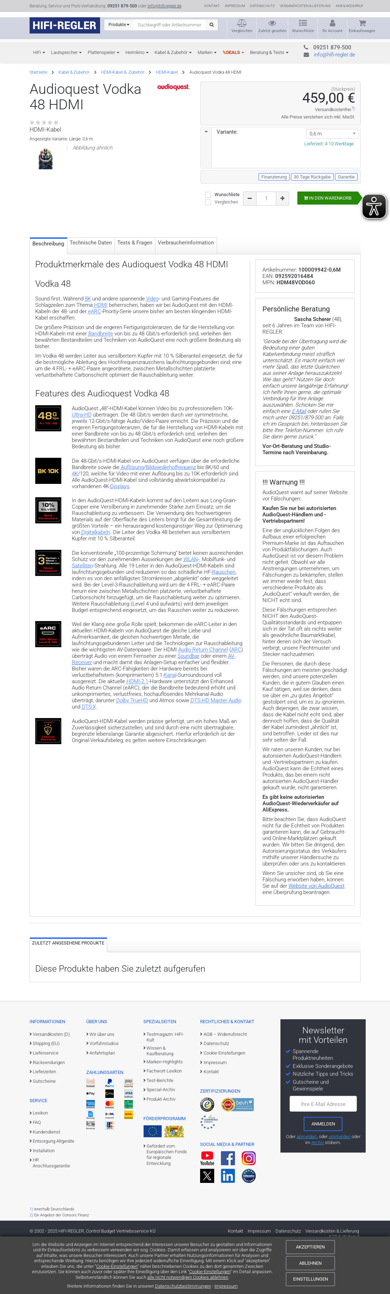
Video (152, 344)
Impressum (226, 1286)
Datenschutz (262, 6)
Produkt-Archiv (161, 1150)
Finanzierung (274, 177)
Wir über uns (101, 1085)
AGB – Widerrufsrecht (225, 1085)
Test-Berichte (160, 1132)
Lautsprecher (64, 52)
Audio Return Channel (203, 695)
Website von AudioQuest (317, 937)
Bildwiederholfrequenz (171, 512)
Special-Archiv (161, 1141)
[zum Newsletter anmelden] (323, 1175)
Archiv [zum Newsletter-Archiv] (317, 1193)
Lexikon (40, 1164)
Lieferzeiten (44, 1123)
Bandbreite (100, 379)
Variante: (219, 132)
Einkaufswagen (362, 31)
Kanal (170, 720)
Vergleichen (241, 31)
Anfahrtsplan (102, 1104)
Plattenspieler (101, 52)
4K (75, 519)
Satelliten (82, 611)
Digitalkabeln (95, 577)
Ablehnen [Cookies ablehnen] (310, 1263)
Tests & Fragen (134, 287)
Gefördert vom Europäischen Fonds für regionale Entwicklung (167, 1206)
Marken (205, 52)
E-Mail (299, 463)
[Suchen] (211, 24)
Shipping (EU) (46, 1095)
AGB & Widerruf (350, 6)
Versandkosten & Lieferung (305, 6)
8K (88, 344)
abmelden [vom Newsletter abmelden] (307, 1187)
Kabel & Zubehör (171, 52)
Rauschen (223, 617)
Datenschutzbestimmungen (183, 1286)
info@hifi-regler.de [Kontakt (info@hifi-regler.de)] (164, 6)
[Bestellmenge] (266, 199)
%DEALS (231, 52)
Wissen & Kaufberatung (160, 1101)
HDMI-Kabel (167, 72)
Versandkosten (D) (51, 1085)
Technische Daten (91, 287)
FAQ (37, 1174)
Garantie (346, 177)
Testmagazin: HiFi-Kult (165, 1088)
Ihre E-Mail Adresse (323, 1155)
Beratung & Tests (267, 52)
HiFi (37, 52)
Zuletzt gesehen (272, 31)
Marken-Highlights (165, 1113)
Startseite (38, 72)
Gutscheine (44, 1132)
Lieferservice (45, 1104)
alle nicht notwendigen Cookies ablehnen (187, 1277)
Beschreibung (48, 288)
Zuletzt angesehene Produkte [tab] (68, 994)
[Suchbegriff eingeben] (170, 24)
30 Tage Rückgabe (312, 177)
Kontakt (212, 6)
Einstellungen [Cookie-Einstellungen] (310, 1279)
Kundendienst (46, 1183)
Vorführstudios (104, 1095)
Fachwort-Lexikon (164, 1122)
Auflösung (132, 512)
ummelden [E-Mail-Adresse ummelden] (340, 1187)
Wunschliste (303, 31)
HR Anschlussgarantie (51, 1214)
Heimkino (134, 52)
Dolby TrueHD (132, 745)
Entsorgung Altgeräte (53, 1192)
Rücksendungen (49, 1113)
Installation (44, 1202)
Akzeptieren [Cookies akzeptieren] (310, 1247)
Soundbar (188, 701)
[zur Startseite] (65, 25)
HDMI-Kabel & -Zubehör (122, 72)
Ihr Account (332, 31)
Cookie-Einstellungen (116, 1266)
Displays (120, 531)
